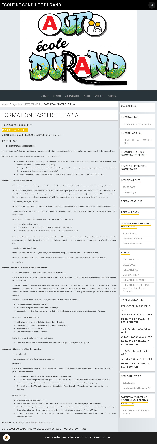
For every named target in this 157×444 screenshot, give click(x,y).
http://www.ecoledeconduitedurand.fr (36, 423)
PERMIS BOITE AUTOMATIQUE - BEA (137, 142)
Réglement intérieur (132, 239)
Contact (57, 96)
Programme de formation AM (137, 124)
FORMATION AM (130, 270)
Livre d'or (99, 96)
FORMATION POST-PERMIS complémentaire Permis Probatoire (136, 288)
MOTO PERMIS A (32, 105)
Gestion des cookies (71, 438)
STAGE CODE (129, 188)
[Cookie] (6, 437)
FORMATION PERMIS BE (134, 280)
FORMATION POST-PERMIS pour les (136, 412)
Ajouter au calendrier (14, 130)
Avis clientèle (129, 384)
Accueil (44, 96)
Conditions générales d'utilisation (97, 438)
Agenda (112, 96)
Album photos (72, 96)
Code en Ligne (129, 193)
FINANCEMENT (130, 234)
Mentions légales (52, 438)
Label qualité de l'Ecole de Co (136, 389)
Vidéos (87, 96)
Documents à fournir (133, 244)
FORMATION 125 (131, 260)
